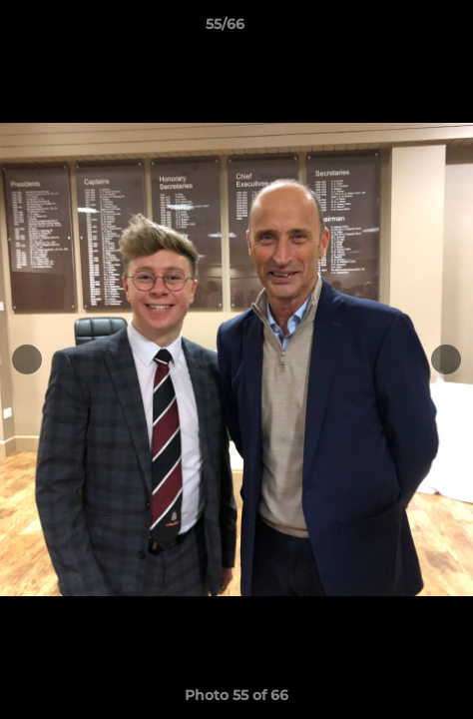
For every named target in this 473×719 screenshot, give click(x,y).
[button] (401, 29)
